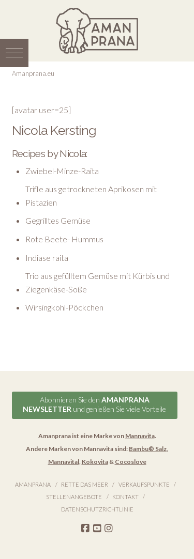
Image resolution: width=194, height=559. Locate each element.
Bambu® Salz (148, 449)
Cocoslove (130, 461)
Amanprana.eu (33, 73)
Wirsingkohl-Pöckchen (64, 307)
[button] (14, 53)
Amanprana (33, 484)
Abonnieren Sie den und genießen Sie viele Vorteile (94, 404)
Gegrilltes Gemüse (58, 220)
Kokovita (95, 461)
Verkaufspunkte (144, 484)
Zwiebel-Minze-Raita (62, 171)
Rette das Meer (84, 484)
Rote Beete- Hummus (64, 239)
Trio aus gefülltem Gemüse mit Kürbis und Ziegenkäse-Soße (97, 282)
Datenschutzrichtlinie (97, 509)
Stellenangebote (74, 496)
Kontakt (125, 496)
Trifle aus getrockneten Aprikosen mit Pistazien (91, 195)
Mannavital (63, 461)
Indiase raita (46, 257)
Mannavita (140, 436)
